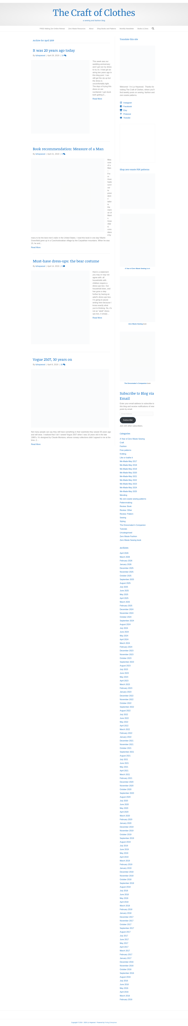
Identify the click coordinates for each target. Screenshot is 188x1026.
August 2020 (125, 797)
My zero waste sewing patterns (133, 499)
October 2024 (125, 617)
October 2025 (125, 576)
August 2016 (125, 977)
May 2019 (124, 853)
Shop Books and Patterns (106, 29)
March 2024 (125, 643)
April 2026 (124, 553)
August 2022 (125, 711)
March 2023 (125, 684)
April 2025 (124, 598)
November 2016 (126, 966)
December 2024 (126, 609)
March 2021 (125, 774)
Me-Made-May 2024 (128, 488)
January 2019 (125, 868)
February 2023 (126, 688)
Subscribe (128, 420)
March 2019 (125, 861)
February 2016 (126, 999)
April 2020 (124, 812)
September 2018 (127, 883)
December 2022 (126, 696)
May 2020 (124, 808)
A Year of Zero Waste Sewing (132, 439)
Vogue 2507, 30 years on (52, 359)
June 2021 (124, 763)
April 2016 (124, 992)
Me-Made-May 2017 (128, 461)
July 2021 (124, 759)
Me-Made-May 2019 (128, 469)
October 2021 (125, 748)
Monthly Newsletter (127, 29)
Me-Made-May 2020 (128, 473)
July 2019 (124, 846)
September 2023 (127, 662)
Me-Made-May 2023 (128, 484)
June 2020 (124, 804)
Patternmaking (126, 503)
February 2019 (126, 864)
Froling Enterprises (111, 1022)
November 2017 (126, 921)
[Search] (153, 28)
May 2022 (124, 722)
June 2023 (124, 673)
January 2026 (125, 564)
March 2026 (125, 557)
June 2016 (124, 984)
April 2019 (124, 857)
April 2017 (124, 947)
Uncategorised (126, 533)
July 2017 (124, 936)
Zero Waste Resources (76, 29)
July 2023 (124, 669)
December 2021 (126, 741)
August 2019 (125, 842)
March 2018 (125, 906)
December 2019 (126, 827)
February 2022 (126, 733)
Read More (97, 99)
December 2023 (126, 651)
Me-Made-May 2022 (128, 480)
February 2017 (126, 954)
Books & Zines (143, 29)
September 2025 (127, 579)
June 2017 (124, 939)
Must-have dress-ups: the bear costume (66, 261)
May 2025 (124, 594)
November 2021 (126, 744)
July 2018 (124, 891)
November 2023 (126, 654)
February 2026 (126, 561)
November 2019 (126, 831)
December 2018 (126, 872)
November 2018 (126, 876)
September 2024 (127, 621)
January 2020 (125, 823)
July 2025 (124, 587)
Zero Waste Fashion (128, 536)
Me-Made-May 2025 (128, 491)
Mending (123, 495)
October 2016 (125, 969)
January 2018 (125, 913)
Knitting (123, 454)
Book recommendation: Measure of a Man (68, 148)
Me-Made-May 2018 (128, 465)
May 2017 (124, 943)
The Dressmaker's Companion (135, 383)
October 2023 (125, 658)
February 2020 (126, 819)
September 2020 (127, 793)
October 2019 (125, 834)
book (137, 268)
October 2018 (125, 879)
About (91, 29)
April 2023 (124, 681)
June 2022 (124, 718)
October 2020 (125, 789)
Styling (123, 521)
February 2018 (126, 909)
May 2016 (124, 988)
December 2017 (126, 917)
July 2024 (124, 628)
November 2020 (126, 786)
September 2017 (127, 928)
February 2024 (126, 647)
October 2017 (125, 924)
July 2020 (124, 801)
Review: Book (126, 506)
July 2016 (124, 981)
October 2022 (125, 703)
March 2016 (125, 996)
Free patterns (125, 450)
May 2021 (124, 767)
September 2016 (127, 973)
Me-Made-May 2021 (128, 476)
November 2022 (126, 699)
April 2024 (124, 639)
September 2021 (127, 752)
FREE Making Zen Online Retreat (52, 29)
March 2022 (125, 729)
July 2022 (124, 714)
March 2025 (125, 602)
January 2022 (125, 737)
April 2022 (124, 726)
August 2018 (125, 887)
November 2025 (126, 572)
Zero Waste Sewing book (130, 540)
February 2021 (126, 778)
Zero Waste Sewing (135, 324)
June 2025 (124, 591)
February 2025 (126, 606)
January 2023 (125, 692)
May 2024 (124, 636)
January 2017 (125, 958)
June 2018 (124, 894)
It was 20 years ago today (54, 50)
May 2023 (124, 677)
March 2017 (125, 951)
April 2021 (124, 771)
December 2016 (126, 962)
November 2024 (126, 613)
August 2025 (125, 583)
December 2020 (126, 782)
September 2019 (127, 838)
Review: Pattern (126, 514)
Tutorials (123, 529)
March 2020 (125, 816)
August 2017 (125, 932)
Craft (122, 443)
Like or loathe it (126, 458)
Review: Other (126, 510)
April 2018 (124, 902)
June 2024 (124, 632)
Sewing (123, 518)
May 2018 (124, 898)
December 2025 (126, 568)
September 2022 (127, 707)
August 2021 (125, 756)
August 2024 (125, 624)
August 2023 (125, 666)
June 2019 (124, 849)
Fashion (123, 446)
